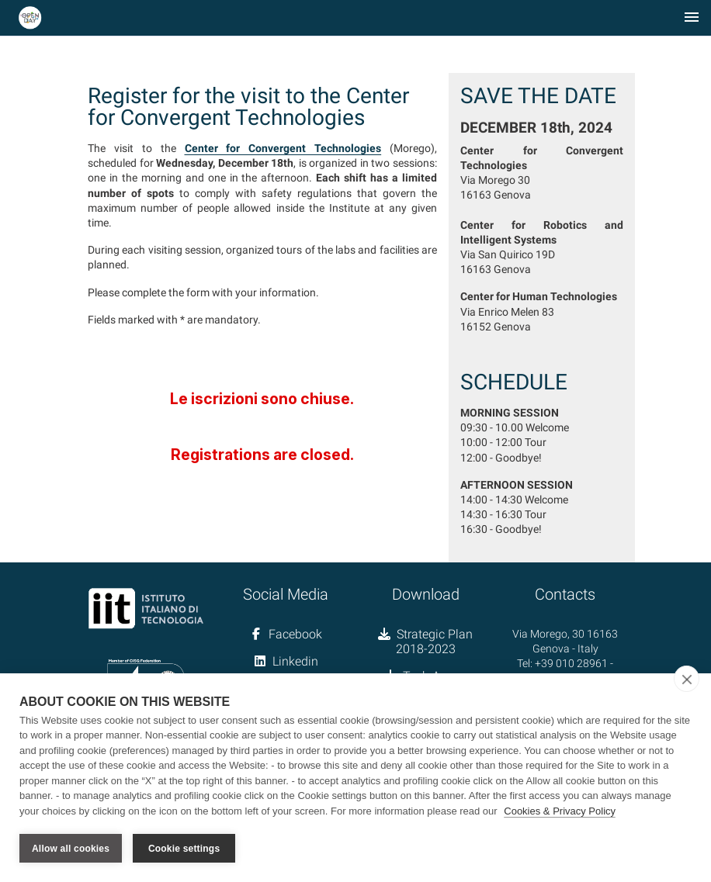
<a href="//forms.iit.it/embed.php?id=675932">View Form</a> (262, 418)
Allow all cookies (70, 848)
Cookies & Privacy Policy (560, 811)
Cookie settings (184, 848)
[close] (686, 679)
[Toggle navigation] (691, 18)
